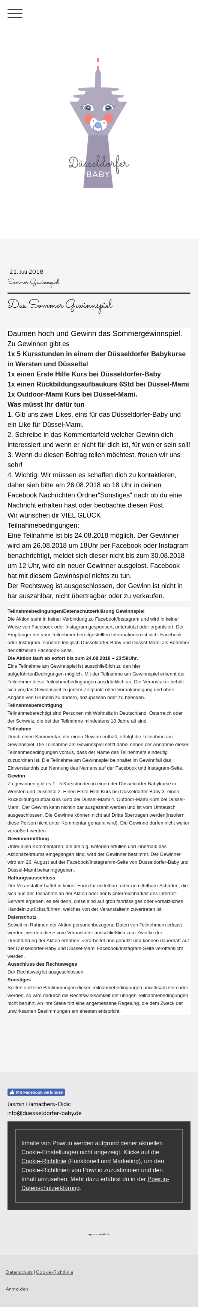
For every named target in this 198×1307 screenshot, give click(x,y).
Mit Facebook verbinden (36, 1092)
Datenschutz (19, 1272)
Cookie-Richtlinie (43, 1161)
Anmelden (17, 1289)
